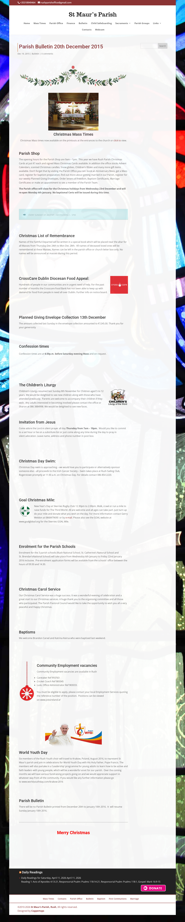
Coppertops (37, 910)
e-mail (68, 517)
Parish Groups (141, 23)
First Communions (118, 898)
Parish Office (56, 23)
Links (156, 23)
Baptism (101, 898)
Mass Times (40, 23)
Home (27, 23)
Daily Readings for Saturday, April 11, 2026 (43, 877)
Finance (71, 23)
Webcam (99, 30)
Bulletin (83, 23)
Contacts (86, 30)
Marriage (134, 898)
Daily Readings (32, 872)
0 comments (47, 53)
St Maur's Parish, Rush (43, 907)
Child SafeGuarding (101, 23)
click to (117, 140)
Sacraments (121, 23)
